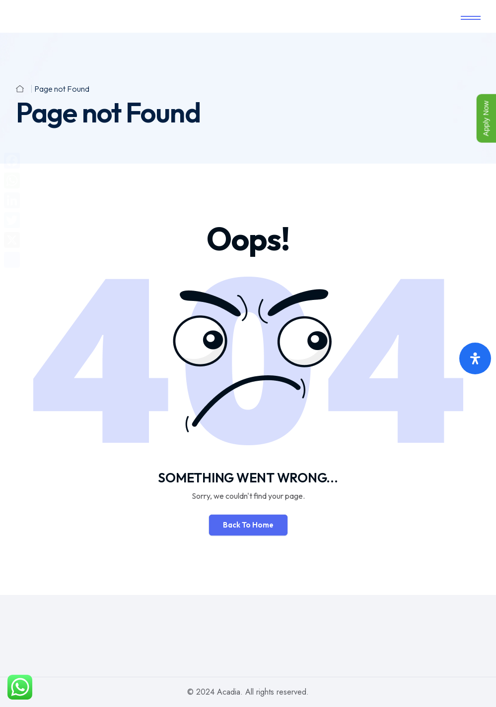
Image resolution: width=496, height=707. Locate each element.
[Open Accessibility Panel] (475, 358)
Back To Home (248, 525)
